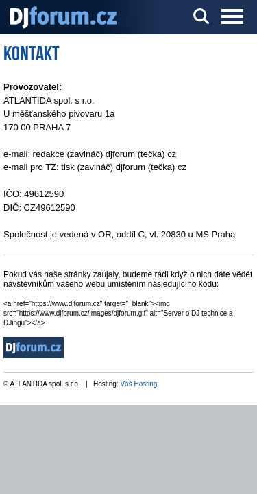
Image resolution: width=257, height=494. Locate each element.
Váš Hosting (138, 384)
